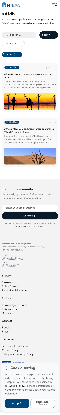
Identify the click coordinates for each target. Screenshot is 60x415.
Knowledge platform (14, 305)
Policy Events (10, 286)
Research (7, 282)
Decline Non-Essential (42, 403)
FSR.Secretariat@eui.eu (12, 258)
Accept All (17, 403)
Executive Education (14, 290)
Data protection (38, 226)
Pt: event (12, 54)
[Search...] (19, 35)
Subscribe (30, 216)
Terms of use (21, 226)
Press (5, 331)
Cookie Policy (10, 350)
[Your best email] (30, 208)
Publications (9, 309)
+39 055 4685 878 (10, 265)
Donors (6, 313)
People (6, 327)
